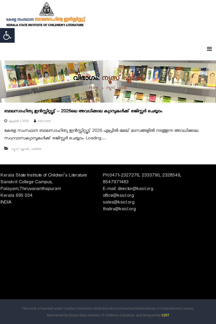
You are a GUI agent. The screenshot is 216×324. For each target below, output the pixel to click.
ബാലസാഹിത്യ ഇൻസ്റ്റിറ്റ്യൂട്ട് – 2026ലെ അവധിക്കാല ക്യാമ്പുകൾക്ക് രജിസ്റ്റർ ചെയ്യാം (83, 112)
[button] (7, 35)
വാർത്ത (36, 149)
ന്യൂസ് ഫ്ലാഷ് (20, 149)
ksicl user (44, 122)
